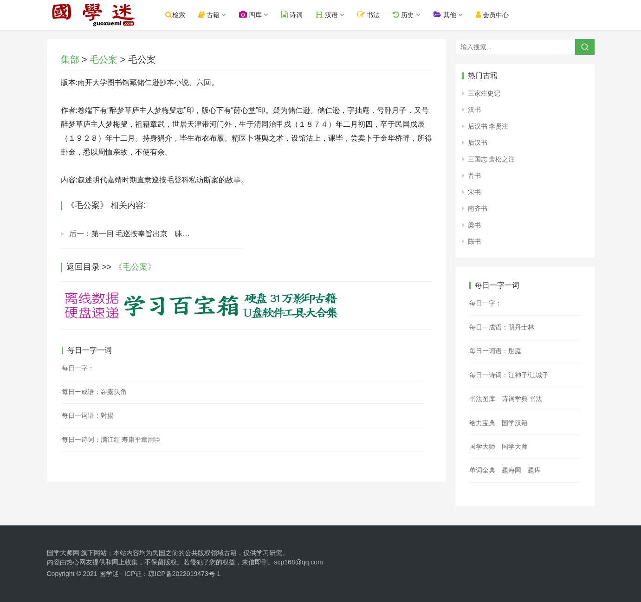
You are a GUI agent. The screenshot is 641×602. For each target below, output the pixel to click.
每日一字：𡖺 (78, 368)
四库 (250, 15)
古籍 (209, 15)
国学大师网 (63, 553)
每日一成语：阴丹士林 (501, 327)
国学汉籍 (515, 423)
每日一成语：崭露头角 (94, 391)
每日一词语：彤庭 (495, 351)
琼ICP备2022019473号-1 (184, 573)
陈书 (474, 241)
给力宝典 (482, 423)
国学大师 (482, 446)
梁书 (474, 225)
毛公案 (103, 59)
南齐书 (477, 208)
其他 (445, 15)
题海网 (511, 470)
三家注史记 (484, 93)
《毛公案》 (135, 267)
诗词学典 (515, 398)
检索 (175, 15)
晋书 (474, 175)
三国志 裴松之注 (491, 159)
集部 (70, 59)
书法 (368, 15)
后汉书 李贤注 (488, 126)
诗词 (292, 15)
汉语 (327, 15)
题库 (534, 470)
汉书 (474, 109)
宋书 (474, 192)
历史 (403, 15)
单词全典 (482, 470)
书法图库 (482, 398)
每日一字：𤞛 (485, 303)
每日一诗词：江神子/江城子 (509, 375)
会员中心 (492, 15)
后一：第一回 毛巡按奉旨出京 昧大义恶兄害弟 (148, 234)
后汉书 (477, 142)
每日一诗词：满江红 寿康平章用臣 (111, 439)
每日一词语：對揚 (88, 415)
